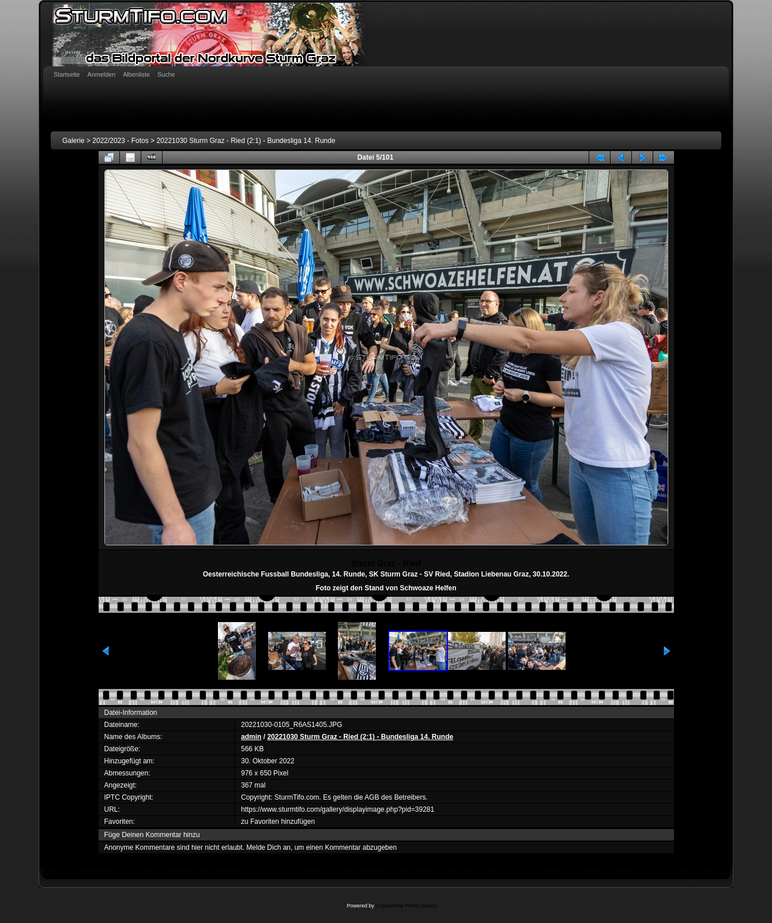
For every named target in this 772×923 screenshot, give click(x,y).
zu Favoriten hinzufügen (278, 821)
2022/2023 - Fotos (120, 141)
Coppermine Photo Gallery (405, 906)
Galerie (73, 141)
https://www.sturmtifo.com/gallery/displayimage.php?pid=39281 (337, 809)
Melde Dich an (268, 847)
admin (251, 737)
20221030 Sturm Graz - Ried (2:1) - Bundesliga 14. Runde (245, 141)
